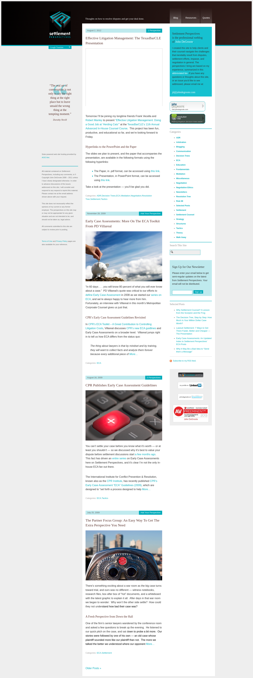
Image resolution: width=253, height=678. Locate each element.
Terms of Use (47, 241)
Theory (179, 233)
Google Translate (56, 47)
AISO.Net (45, 157)
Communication (183, 151)
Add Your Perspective (151, 213)
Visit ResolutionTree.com (187, 119)
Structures (181, 224)
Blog (175, 17)
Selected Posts (183, 205)
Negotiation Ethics (184, 187)
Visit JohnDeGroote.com (187, 106)
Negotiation (136, 195)
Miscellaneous (182, 178)
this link (155, 171)
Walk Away (181, 237)
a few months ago (145, 454)
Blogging (180, 147)
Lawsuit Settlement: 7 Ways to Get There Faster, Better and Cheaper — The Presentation (193, 331)
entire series (119, 458)
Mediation (125, 195)
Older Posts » (93, 668)
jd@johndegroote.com (183, 92)
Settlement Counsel (185, 215)
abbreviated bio (180, 73)
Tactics (104, 199)
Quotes (206, 17)
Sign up (198, 292)
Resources (191, 17)
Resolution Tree (183, 196)
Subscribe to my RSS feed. (184, 361)
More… (133, 354)
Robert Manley (94, 120)
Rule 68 (179, 201)
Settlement (95, 199)
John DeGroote (184, 41)
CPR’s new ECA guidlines (141, 328)
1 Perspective (154, 30)
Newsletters (181, 192)
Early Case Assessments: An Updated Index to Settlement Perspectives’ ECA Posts (194, 341)
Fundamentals (182, 169)
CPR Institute (114, 481)
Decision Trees (109, 195)
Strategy (180, 219)
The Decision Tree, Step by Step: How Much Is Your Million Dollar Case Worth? (194, 320)
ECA (118, 195)
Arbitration (181, 142)
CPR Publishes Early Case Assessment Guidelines (121, 385)
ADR (99, 195)
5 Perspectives (154, 377)
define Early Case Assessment (103, 295)
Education (181, 165)
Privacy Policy (61, 241)
